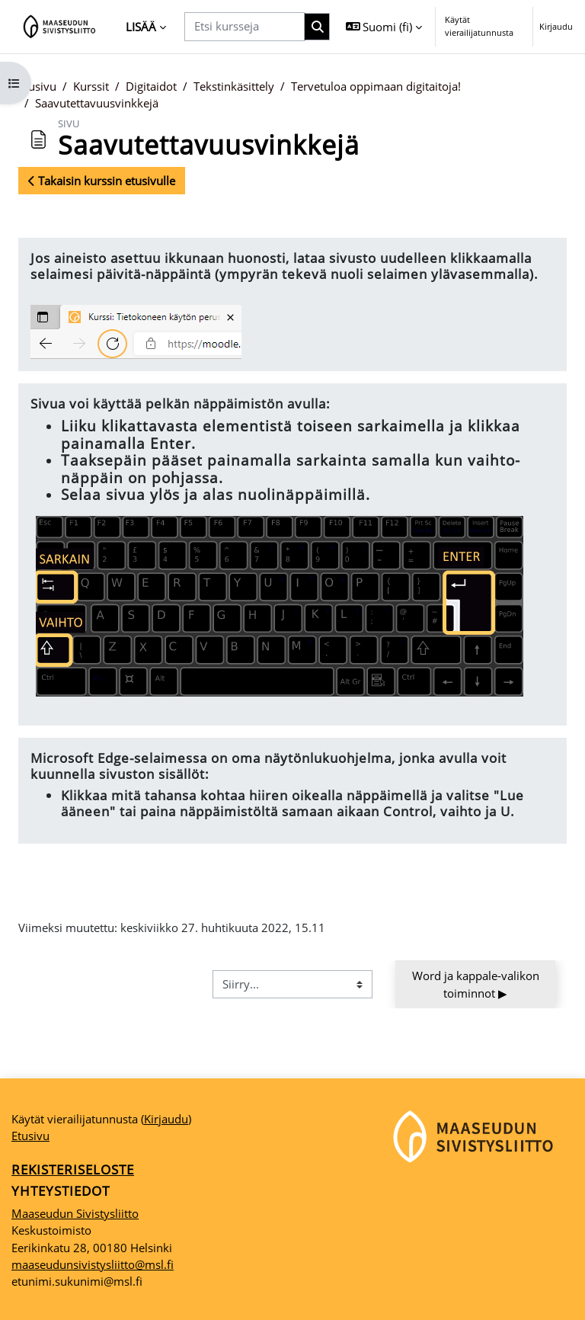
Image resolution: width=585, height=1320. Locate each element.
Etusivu (37, 86)
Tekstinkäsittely (233, 86)
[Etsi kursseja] (244, 26)
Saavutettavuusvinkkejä (96, 103)
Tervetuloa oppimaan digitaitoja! (376, 86)
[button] (384, 26)
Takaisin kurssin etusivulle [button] (101, 180)
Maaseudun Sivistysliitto (75, 1213)
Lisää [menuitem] (141, 26)
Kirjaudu (556, 26)
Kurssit (91, 86)
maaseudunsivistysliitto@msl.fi (92, 1264)
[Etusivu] (59, 26)
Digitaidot (151, 86)
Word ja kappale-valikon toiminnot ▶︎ (477, 984)
